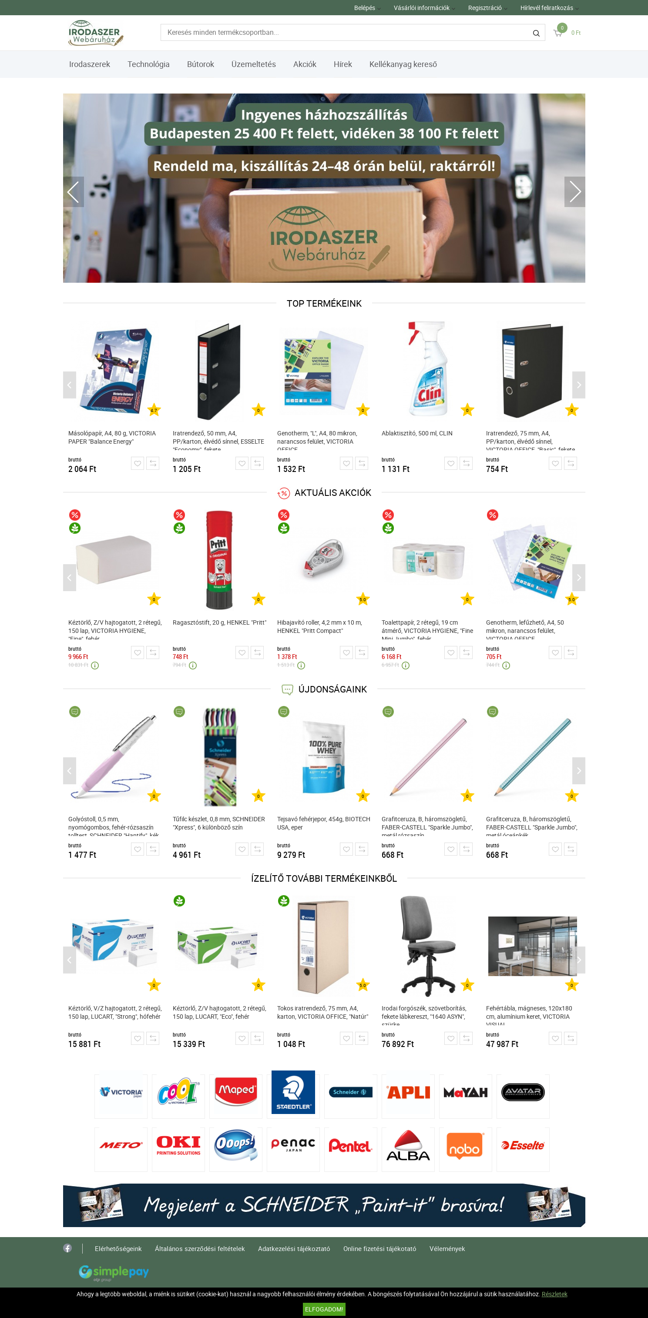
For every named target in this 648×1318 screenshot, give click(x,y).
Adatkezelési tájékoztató (294, 1248)
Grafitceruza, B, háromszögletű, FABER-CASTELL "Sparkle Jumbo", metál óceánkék (531, 825)
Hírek (343, 64)
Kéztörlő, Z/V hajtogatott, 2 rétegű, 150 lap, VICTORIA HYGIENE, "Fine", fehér (115, 628)
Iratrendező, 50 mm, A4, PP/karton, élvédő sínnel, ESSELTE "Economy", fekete (218, 439)
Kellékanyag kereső (403, 64)
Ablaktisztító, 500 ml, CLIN (417, 433)
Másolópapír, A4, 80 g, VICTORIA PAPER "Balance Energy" (112, 437)
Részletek (554, 1294)
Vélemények (447, 1248)
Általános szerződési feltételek (200, 1248)
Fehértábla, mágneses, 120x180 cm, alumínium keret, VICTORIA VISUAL (529, 1014)
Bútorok (200, 64)
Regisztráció (485, 7)
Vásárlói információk (422, 7)
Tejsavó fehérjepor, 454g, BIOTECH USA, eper (323, 823)
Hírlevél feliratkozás (546, 7)
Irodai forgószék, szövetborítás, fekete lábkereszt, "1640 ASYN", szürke (424, 1014)
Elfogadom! (324, 1309)
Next (574, 192)
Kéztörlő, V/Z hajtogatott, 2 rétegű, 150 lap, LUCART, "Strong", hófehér (115, 1012)
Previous (73, 192)
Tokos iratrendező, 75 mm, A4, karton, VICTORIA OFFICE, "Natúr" (322, 1012)
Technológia (149, 64)
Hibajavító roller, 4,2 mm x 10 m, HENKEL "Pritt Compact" (319, 626)
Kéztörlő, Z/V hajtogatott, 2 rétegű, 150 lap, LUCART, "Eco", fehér (219, 1012)
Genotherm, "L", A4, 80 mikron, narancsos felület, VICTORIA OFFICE (317, 439)
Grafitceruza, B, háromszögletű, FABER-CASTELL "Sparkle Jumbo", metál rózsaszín (427, 825)
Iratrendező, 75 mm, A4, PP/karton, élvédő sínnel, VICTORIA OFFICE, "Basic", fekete (530, 439)
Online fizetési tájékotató (379, 1248)
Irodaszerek (89, 64)
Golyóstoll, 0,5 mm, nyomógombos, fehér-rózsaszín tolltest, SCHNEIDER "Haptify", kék (113, 825)
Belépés (364, 7)
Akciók (304, 64)
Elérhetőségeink (118, 1248)
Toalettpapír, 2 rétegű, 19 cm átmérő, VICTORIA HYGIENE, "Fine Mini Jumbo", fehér (427, 628)
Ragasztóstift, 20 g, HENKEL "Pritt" (219, 622)
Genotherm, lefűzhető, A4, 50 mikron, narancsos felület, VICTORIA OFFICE (525, 628)
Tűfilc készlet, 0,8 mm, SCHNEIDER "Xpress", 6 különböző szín (219, 823)
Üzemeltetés (254, 64)
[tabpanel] (324, 188)
